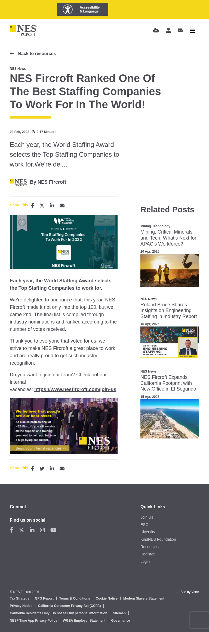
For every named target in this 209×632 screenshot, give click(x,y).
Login (145, 561)
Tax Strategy (19, 598)
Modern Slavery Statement (143, 598)
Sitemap (119, 613)
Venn (195, 592)
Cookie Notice (107, 598)
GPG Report (44, 598)
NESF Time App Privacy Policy (33, 620)
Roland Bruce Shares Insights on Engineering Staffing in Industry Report (168, 310)
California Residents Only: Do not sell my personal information (58, 613)
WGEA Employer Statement (84, 620)
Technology (161, 226)
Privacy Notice (21, 606)
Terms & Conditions (74, 598)
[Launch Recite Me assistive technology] (83, 9)
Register (147, 554)
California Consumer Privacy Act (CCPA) (69, 606)
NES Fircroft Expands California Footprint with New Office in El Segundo (168, 383)
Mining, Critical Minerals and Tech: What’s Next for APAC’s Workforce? (168, 237)
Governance (120, 620)
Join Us (146, 517)
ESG (144, 524)
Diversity (147, 532)
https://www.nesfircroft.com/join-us (75, 389)
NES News (18, 69)
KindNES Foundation (158, 539)
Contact (18, 506)
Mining (145, 226)
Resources (149, 547)
